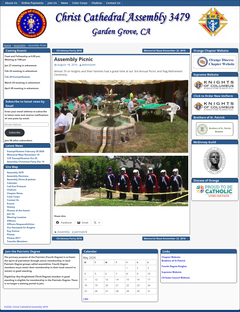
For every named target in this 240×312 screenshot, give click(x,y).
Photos (11, 234)
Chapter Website (171, 257)
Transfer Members (17, 241)
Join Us (52, 3)
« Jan (85, 298)
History (11, 206)
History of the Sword (18, 210)
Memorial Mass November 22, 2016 (166, 50)
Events (10, 203)
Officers (11, 220)
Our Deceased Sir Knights (21, 227)
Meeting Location (16, 217)
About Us (11, 3)
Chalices (97, 3)
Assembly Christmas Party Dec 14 (25, 161)
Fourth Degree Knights (174, 266)
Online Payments (32, 3)
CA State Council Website (176, 277)
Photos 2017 (13, 238)
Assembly (20, 45)
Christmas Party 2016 (67, 50)
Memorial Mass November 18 (23, 154)
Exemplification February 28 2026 (25, 151)
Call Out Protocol (16, 186)
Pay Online (13, 231)
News (64, 3)
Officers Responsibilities (20, 224)
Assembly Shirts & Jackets (21, 179)
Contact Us (113, 3)
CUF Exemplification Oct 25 (22, 158)
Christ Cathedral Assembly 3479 (30, 306)
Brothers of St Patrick (173, 260)
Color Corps (79, 3)
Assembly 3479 (15, 172)
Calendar (12, 183)
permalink (80, 232)
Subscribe (14, 132)
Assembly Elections (17, 176)
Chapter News (15, 193)
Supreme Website (172, 272)
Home (7, 45)
